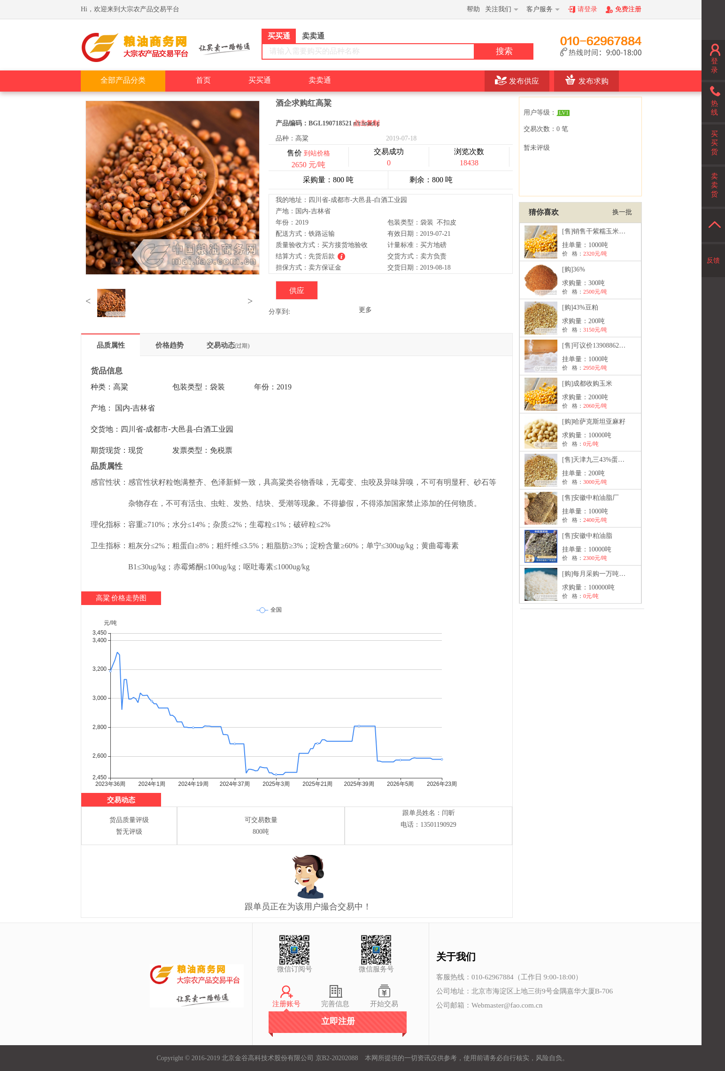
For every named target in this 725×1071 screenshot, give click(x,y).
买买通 (259, 80)
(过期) (242, 345)
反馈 (713, 260)
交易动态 (228, 345)
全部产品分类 (123, 80)
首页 (203, 80)
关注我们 (498, 9)
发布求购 (593, 81)
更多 (365, 309)
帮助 (473, 9)
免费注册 (628, 9)
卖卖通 (320, 80)
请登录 (587, 9)
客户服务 (539, 9)
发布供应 (524, 81)
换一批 (622, 212)
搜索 (504, 51)
